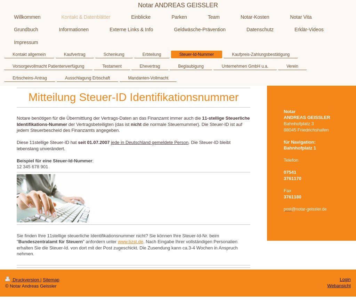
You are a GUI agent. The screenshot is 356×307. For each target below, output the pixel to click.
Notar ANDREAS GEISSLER (178, 5)
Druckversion (22, 279)
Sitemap (51, 279)
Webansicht (339, 285)
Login (345, 279)
